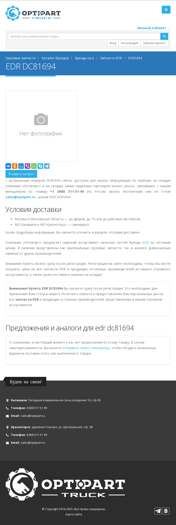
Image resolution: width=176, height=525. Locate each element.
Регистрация (129, 43)
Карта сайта (74, 514)
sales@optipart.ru (33, 416)
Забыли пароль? (154, 43)
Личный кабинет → (153, 28)
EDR (145, 242)
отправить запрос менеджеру (86, 348)
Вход (113, 43)
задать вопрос (21, 174)
